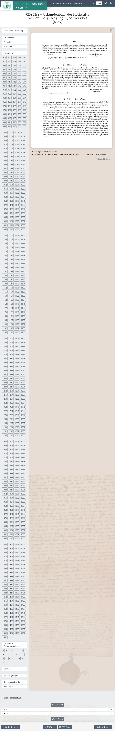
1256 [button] (5, 395)
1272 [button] (5, 411)
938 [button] (19, 78)
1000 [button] (5, 132)
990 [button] (4, 122)
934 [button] (24, 74)
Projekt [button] (65, 4)
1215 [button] (23, 350)
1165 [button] (11, 300)
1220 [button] (5, 358)
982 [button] (14, 114)
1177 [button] (11, 312)
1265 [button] (11, 403)
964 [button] (24, 98)
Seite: (93, 3)
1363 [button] (23, 502)
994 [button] (24, 122)
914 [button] (24, 57)
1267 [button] (23, 403)
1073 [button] (11, 205)
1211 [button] (23, 346)
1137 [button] (11, 271)
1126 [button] (17, 259)
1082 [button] (17, 213)
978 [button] (19, 110)
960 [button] (4, 98)
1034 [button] (17, 164)
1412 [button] (5, 556)
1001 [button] (11, 132)
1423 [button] (23, 564)
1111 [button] (23, 243)
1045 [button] (11, 177)
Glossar (7, 669)
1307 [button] (23, 445)
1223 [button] (23, 358)
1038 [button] (17, 168)
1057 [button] (11, 189)
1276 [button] (5, 415)
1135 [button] (23, 267)
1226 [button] (17, 362)
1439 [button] (23, 580)
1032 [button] (5, 164)
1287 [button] (23, 423)
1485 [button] (11, 629)
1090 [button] (17, 221)
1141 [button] (11, 275)
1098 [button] (17, 229)
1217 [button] (11, 354)
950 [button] (4, 90)
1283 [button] (23, 419)
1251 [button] (23, 387)
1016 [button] (5, 148)
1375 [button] (23, 514)
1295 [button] (23, 431)
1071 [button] (23, 201)
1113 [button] (11, 247)
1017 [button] (11, 148)
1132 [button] (5, 267)
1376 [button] (5, 518)
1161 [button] (11, 296)
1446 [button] (17, 589)
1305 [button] (11, 445)
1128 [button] (5, 263)
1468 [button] (5, 613)
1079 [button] (23, 209)
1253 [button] (11, 391)
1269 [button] (11, 407)
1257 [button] (11, 395)
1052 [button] (5, 185)
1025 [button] (11, 156)
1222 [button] (17, 358)
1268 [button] (5, 407)
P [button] (3, 658)
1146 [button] (17, 280)
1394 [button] (17, 534)
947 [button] (14, 86)
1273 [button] (11, 411)
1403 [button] (23, 544)
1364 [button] (5, 506)
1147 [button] (23, 280)
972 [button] (14, 106)
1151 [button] (23, 284)
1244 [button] (5, 383)
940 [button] (4, 82)
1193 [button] (11, 328)
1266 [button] (17, 403)
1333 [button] (11, 473)
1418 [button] (17, 560)
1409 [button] (11, 552)
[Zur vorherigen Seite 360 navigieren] (10, 727)
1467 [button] (23, 609)
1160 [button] (5, 296)
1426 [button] (17, 568)
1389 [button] (11, 530)
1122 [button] (17, 255)
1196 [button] (5, 332)
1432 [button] (5, 576)
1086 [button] (17, 217)
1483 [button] (23, 625)
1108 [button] (5, 243)
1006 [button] (17, 136)
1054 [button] (17, 185)
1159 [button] (23, 292)
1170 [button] (17, 304)
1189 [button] (11, 324)
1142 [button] (17, 275)
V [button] (22, 658)
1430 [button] (17, 572)
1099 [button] (23, 229)
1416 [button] (5, 560)
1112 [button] (5, 247)
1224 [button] (5, 362)
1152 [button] (5, 288)
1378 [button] (17, 518)
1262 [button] (17, 399)
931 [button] (9, 74)
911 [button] (9, 57)
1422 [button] (17, 564)
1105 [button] (11, 239)
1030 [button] (17, 160)
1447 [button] (23, 589)
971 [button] (9, 106)
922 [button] (14, 65)
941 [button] (9, 82)
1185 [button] (11, 320)
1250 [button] (17, 387)
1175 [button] (23, 308)
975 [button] (4, 110)
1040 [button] (5, 172)
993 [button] (19, 122)
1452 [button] (5, 597)
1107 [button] (23, 239)
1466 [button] (17, 609)
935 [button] (4, 78)
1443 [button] (23, 584)
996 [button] (9, 126)
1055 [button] (23, 185)
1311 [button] (23, 449)
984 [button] (24, 114)
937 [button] (14, 78)
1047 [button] (23, 177)
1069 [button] (11, 201)
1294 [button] (17, 431)
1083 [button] (23, 213)
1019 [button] (23, 148)
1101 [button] (11, 235)
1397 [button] (11, 538)
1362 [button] (17, 502)
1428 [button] (5, 572)
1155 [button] (23, 288)
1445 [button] (11, 589)
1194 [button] (17, 328)
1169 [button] (11, 304)
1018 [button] (17, 148)
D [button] (12, 650)
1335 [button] (23, 473)
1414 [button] (17, 556)
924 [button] (24, 65)
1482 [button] (17, 625)
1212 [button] (5, 350)
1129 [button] (11, 263)
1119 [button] (23, 251)
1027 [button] (23, 156)
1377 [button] (11, 518)
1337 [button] (11, 477)
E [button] (16, 650)
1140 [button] (5, 275)
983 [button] (19, 114)
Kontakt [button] (76, 4)
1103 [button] (23, 235)
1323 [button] (23, 461)
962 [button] (14, 98)
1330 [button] (17, 469)
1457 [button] (11, 601)
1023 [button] (23, 152)
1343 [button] (23, 481)
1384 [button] (5, 526)
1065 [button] (11, 197)
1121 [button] (11, 255)
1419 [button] (23, 560)
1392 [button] (5, 534)
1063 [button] (23, 193)
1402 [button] (17, 544)
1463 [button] (23, 605)
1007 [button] (23, 136)
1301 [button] (11, 441)
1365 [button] (11, 506)
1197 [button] (11, 332)
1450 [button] (17, 593)
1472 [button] (5, 617)
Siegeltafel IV (9, 686)
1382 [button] (17, 522)
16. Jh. (6, 713)
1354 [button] (17, 494)
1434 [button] (17, 576)
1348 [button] (5, 490)
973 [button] (19, 106)
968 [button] (19, 102)
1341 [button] (11, 481)
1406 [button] (17, 548)
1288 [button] (5, 427)
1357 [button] (11, 498)
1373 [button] (11, 514)
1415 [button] (23, 556)
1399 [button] (23, 538)
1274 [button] (17, 411)
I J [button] (6, 654)
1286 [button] (17, 423)
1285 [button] (11, 423)
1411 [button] (23, 552)
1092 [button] (5, 225)
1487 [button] (23, 629)
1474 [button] (17, 617)
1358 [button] (17, 498)
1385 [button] (11, 526)
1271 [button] (23, 407)
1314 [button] (17, 453)
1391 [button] (23, 530)
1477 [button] (11, 621)
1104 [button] (5, 239)
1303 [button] (23, 441)
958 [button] (19, 94)
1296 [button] (5, 435)
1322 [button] (17, 461)
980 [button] (4, 114)
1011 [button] (23, 140)
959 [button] (24, 94)
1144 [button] (5, 280)
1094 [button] (17, 225)
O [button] (23, 654)
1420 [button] (5, 564)
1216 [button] (5, 354)
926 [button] (9, 69)
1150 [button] (17, 284)
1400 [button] (5, 544)
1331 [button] (23, 469)
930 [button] (4, 74)
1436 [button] (5, 580)
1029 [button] (11, 160)
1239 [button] (23, 374)
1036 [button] (5, 168)
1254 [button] (17, 391)
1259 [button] (23, 395)
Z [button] (9, 662)
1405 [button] (11, 548)
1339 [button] (23, 477)
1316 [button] (5, 457)
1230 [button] (17, 366)
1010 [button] (17, 140)
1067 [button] (23, 197)
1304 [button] (5, 445)
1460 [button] (5, 605)
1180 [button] (5, 316)
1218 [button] (17, 354)
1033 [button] (11, 164)
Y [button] (6, 662)
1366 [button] (17, 506)
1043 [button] (23, 172)
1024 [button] (5, 156)
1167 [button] (23, 300)
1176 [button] (5, 312)
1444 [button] (5, 589)
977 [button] (14, 110)
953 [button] (19, 90)
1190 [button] (17, 324)
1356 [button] (5, 498)
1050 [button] (17, 181)
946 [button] (9, 86)
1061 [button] (11, 193)
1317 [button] (11, 457)
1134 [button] (17, 267)
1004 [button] (5, 136)
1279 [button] (23, 415)
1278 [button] (17, 415)
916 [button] (9, 61)
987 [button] (14, 118)
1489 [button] (11, 633)
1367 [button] (23, 506)
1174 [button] (17, 308)
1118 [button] (17, 251)
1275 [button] (23, 411)
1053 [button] (11, 185)
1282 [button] (17, 419)
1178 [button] (17, 312)
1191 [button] (23, 324)
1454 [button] (17, 597)
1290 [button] (17, 427)
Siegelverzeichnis (12, 682)
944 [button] (24, 82)
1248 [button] (5, 387)
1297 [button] (11, 435)
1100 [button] (5, 235)
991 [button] (9, 122)
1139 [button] (23, 271)
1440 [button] (5, 584)
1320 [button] (5, 461)
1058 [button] (17, 189)
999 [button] (24, 126)
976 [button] (9, 110)
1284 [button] (5, 423)
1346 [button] (17, 486)
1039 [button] (23, 168)
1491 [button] (23, 633)
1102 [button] (17, 235)
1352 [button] (5, 494)
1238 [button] (17, 374)
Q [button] (6, 658)
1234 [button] (17, 370)
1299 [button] (23, 435)
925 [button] (4, 69)
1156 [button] (5, 292)
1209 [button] (11, 346)
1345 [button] (11, 486)
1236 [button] (5, 374)
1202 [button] (17, 338)
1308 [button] (5, 449)
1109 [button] (11, 243)
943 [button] (19, 82)
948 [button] (19, 86)
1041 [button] (11, 172)
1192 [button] (5, 328)
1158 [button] (17, 292)
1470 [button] (17, 613)
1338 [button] (17, 477)
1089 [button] (11, 221)
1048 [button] (5, 181)
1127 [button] (23, 259)
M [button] (16, 654)
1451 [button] (23, 593)
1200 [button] (5, 338)
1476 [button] (5, 621)
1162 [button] (17, 296)
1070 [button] (17, 201)
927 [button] (14, 69)
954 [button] (24, 90)
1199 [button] (23, 332)
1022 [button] (17, 152)
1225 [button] (11, 362)
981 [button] (9, 114)
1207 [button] (23, 342)
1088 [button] (5, 221)
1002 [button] (17, 132)
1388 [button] (5, 530)
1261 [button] (11, 399)
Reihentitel (9, 38)
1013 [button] (11, 144)
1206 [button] (17, 342)
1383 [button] (23, 522)
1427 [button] (23, 568)
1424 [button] (5, 568)
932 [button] (14, 74)
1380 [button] (5, 522)
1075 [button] (23, 205)
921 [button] (9, 65)
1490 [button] (17, 633)
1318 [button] (17, 457)
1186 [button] (17, 320)
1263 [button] (23, 399)
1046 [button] (17, 177)
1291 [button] (23, 427)
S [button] (12, 658)
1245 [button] (11, 383)
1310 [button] (17, 449)
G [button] (22, 650)
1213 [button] (11, 350)
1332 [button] (5, 473)
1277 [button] (11, 415)
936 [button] (9, 78)
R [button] (9, 658)
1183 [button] (23, 316)
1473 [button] (11, 617)
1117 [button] (11, 251)
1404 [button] (5, 548)
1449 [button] (11, 593)
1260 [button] (5, 399)
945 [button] (4, 86)
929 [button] (24, 69)
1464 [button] (5, 609)
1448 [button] (5, 593)
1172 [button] (5, 308)
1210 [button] (17, 346)
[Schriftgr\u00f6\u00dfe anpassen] (105, 3)
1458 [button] (17, 601)
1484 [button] (5, 629)
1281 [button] (11, 419)
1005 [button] (11, 136)
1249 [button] (11, 387)
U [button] (19, 658)
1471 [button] (23, 613)
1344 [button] (5, 486)
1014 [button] (17, 144)
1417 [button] (11, 560)
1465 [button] (11, 609)
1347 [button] (23, 486)
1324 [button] (5, 465)
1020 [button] (5, 152)
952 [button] (14, 90)
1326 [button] (17, 465)
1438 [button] (17, 580)
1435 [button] (23, 576)
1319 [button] (23, 457)
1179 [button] (23, 312)
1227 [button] (23, 362)
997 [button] (14, 126)
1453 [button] (11, 597)
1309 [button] (11, 449)
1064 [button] (5, 197)
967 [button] (14, 102)
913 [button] (19, 57)
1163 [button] (23, 296)
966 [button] (9, 102)
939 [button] (24, 78)
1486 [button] (17, 629)
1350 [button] (17, 490)
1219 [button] (23, 354)
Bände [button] (56, 4)
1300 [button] (5, 441)
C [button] (9, 650)
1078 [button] (17, 209)
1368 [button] (5, 510)
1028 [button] (5, 160)
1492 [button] (5, 637)
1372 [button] (5, 514)
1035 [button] (23, 164)
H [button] (3, 654)
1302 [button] (17, 441)
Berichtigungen (11, 675)
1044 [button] (5, 177)
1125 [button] (11, 259)
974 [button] (24, 106)
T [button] (15, 658)
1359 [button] (23, 498)
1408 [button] (5, 552)
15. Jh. (6, 709)
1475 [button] (23, 617)
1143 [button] (23, 275)
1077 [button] (11, 209)
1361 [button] (11, 502)
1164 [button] (5, 300)
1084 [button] (5, 217)
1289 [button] (11, 427)
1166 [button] (17, 300)
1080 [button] (5, 213)
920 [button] (4, 65)
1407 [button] (23, 548)
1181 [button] (11, 316)
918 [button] (19, 61)
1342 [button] (17, 481)
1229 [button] (11, 366)
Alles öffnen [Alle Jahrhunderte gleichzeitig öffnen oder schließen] (57, 705)
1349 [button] (11, 490)
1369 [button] (11, 510)
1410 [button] (17, 552)
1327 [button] (23, 465)
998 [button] (19, 126)
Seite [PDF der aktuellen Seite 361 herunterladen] (50, 727)
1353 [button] (11, 494)
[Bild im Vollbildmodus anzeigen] (112, 30)
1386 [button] (17, 526)
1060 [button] (5, 193)
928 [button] (19, 69)
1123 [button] (23, 255)
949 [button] (24, 86)
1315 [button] (23, 453)
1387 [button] (23, 526)
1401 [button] (11, 544)
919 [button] (24, 61)
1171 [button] (23, 304)
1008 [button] (5, 140)
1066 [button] (17, 197)
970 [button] (4, 106)
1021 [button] (11, 152)
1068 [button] (5, 201)
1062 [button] (17, 193)
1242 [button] (17, 378)
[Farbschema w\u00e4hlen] (111, 3)
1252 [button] (5, 391)
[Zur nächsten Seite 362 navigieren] (103, 727)
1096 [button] (5, 229)
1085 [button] (11, 217)
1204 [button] (5, 342)
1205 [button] (11, 342)
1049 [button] (11, 181)
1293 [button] (11, 431)
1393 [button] (11, 534)
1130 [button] (17, 263)
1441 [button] (11, 584)
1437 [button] (11, 580)
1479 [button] (23, 621)
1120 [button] (5, 255)
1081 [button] (11, 213)
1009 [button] (11, 140)
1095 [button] (23, 225)
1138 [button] (17, 271)
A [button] (3, 650)
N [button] (19, 654)
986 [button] (9, 118)
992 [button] (14, 122)
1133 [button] (11, 267)
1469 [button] (11, 613)
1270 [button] (17, 407)
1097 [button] (11, 229)
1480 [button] (5, 625)
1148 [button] (5, 284)
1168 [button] (5, 304)
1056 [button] (5, 189)
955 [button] (4, 94)
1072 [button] (5, 205)
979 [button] (24, 110)
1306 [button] (17, 445)
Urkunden (8, 53)
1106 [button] (17, 239)
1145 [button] (11, 280)
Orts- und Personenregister (12, 644)
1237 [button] (11, 374)
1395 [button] (23, 534)
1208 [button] (5, 346)
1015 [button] (23, 144)
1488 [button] (5, 633)
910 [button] (4, 57)
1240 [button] (5, 378)
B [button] (6, 650)
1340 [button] (5, 481)
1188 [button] (5, 324)
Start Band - (13, 31)
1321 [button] (11, 461)
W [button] (3, 662)
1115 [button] (23, 247)
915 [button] (4, 61)
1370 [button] (17, 510)
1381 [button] (11, 522)
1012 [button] (5, 144)
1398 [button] (17, 538)
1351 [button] (23, 490)
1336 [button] (5, 477)
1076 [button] (5, 209)
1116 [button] (5, 251)
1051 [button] (23, 181)
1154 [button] (17, 288)
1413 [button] (11, 556)
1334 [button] (17, 473)
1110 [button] (17, 243)
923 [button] (19, 65)
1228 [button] (5, 366)
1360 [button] (5, 502)
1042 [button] (17, 172)
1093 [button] (11, 225)
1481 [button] (11, 625)
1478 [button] (17, 621)
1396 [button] (5, 538)
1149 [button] (11, 284)
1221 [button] (11, 358)
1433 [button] (11, 576)
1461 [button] (11, 605)
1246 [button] (17, 383)
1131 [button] (23, 263)
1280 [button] (5, 419)
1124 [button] (5, 259)
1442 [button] (17, 584)
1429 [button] (11, 572)
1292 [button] (5, 431)
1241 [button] (11, 378)
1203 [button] (23, 338)
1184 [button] (5, 320)
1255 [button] (23, 391)
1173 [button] (11, 308)
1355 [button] (23, 494)
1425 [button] (11, 568)
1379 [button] (23, 518)
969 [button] (24, 102)
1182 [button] (17, 316)
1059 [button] (23, 189)
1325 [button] (11, 465)
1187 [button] (23, 320)
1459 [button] (23, 601)
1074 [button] (17, 205)
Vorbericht (8, 46)
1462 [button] (17, 605)
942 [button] (14, 82)
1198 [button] (17, 332)
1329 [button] (11, 469)
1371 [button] (23, 510)
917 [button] (14, 61)
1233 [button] (11, 370)
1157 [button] (11, 292)
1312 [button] (5, 453)
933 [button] (19, 74)
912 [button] (14, 57)
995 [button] (4, 126)
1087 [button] (23, 217)
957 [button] (14, 94)
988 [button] (19, 118)
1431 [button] (23, 572)
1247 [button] (23, 383)
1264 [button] (5, 403)
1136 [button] (5, 271)
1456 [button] (5, 601)
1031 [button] (23, 160)
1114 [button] (17, 247)
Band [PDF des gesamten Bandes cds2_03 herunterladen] (65, 727)
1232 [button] (5, 370)
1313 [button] (11, 453)
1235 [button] (23, 370)
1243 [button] (23, 378)
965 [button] (4, 102)
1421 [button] (11, 564)
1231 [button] (23, 366)
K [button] (10, 654)
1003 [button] (23, 132)
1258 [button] (17, 395)
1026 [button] (17, 156)
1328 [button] (5, 469)
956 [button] (9, 94)
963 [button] (19, 98)
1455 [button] (23, 597)
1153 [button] (11, 288)
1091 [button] (23, 221)
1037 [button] (11, 168)
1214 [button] (17, 350)
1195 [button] (23, 328)
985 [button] (4, 118)
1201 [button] (11, 338)
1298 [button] (17, 435)
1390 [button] (17, 530)
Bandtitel (8, 42)
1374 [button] (17, 514)
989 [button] (24, 118)
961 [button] (9, 98)
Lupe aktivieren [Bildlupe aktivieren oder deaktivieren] (102, 158)
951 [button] (9, 90)
